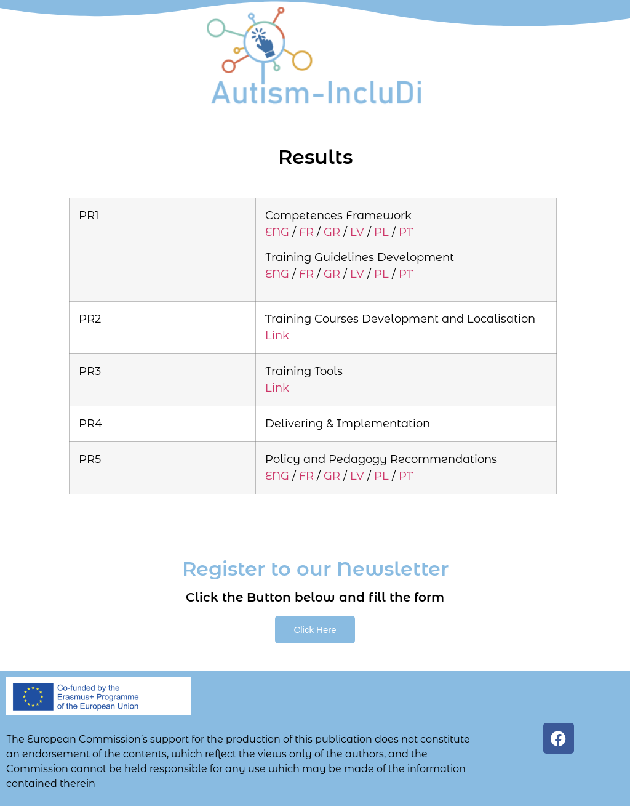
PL (381, 232)
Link (277, 335)
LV (357, 232)
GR (332, 232)
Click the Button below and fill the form (315, 597)
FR (306, 232)
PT (406, 232)
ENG (277, 232)
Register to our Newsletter (315, 569)
